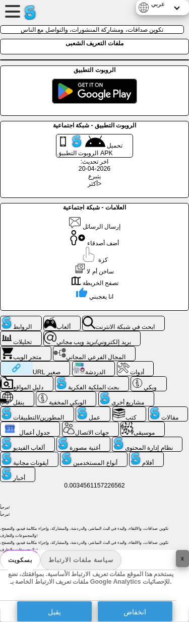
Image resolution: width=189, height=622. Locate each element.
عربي (158, 4)
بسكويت (20, 560)
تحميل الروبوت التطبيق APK (89, 146)
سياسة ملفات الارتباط (80, 560)
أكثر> (94, 183)
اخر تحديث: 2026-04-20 (94, 165)
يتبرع (94, 176)
